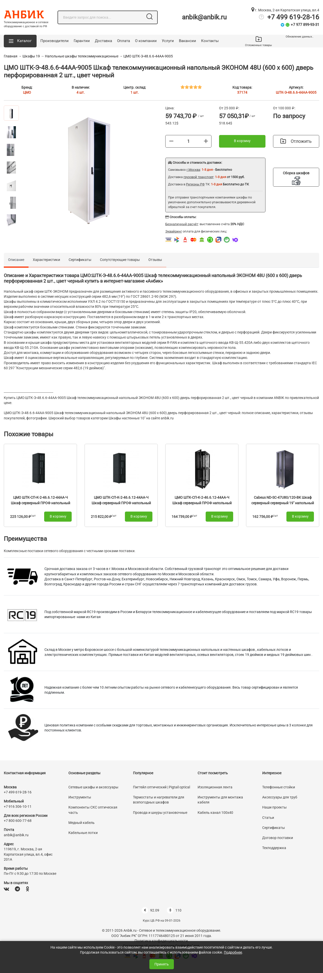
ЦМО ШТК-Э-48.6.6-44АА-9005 (148, 56)
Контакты (210, 41)
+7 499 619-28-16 (293, 17)
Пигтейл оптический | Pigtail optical (161, 787)
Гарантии (82, 41)
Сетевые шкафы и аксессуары (93, 787)
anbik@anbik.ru (204, 17)
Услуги (168, 41)
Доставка (103, 41)
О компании (146, 41)
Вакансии (187, 41)
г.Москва (193, 170)
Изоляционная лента (215, 787)
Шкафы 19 (31, 56)
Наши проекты (274, 807)
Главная (10, 56)
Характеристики (46, 260)
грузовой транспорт (198, 177)
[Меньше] (171, 141)
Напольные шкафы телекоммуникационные (81, 56)
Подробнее (233, 952)
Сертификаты (80, 260)
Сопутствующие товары (120, 260)
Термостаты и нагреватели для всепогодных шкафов (158, 799)
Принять (161, 964)
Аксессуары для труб (279, 797)
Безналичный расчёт (181, 224)
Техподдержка (274, 848)
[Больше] (206, 141)
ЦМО (27, 92)
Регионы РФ (195, 184)
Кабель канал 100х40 (215, 813)
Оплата (123, 41)
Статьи (268, 818)
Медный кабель (81, 823)
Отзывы (155, 260)
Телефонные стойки (278, 787)
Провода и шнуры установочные (160, 813)
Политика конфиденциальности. (161, 941)
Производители (54, 41)
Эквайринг (173, 231)
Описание (16, 260)
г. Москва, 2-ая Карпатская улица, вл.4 (285, 10)
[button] (20, 41)
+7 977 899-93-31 (305, 24)
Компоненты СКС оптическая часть (92, 809)
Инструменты (79, 797)
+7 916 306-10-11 (18, 806)
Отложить (296, 141)
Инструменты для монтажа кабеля (220, 799)
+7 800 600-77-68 (18, 821)
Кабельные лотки (83, 833)
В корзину (242, 141)
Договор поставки (277, 838)
